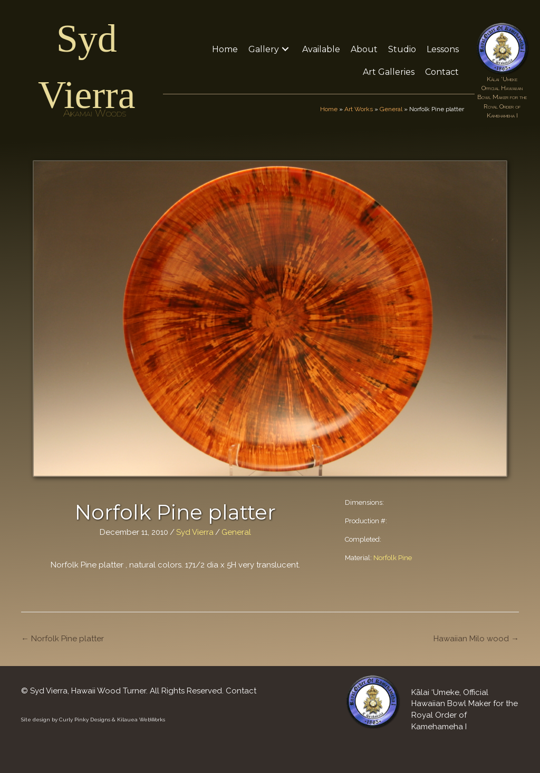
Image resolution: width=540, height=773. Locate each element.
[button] (285, 49)
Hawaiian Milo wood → (476, 638)
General (391, 109)
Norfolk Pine (392, 558)
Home (329, 109)
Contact (241, 691)
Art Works (358, 109)
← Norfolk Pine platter (62, 638)
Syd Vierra (195, 532)
